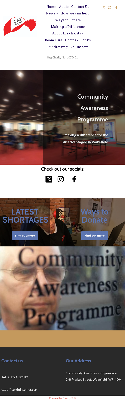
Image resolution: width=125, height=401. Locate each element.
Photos (70, 40)
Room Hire (53, 40)
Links (86, 40)
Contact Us (80, 6)
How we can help (75, 13)
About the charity (66, 33)
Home (51, 6)
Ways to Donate (68, 20)
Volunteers (79, 47)
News (51, 13)
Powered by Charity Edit (62, 398)
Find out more (25, 236)
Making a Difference (68, 26)
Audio (64, 6)
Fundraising (57, 47)
